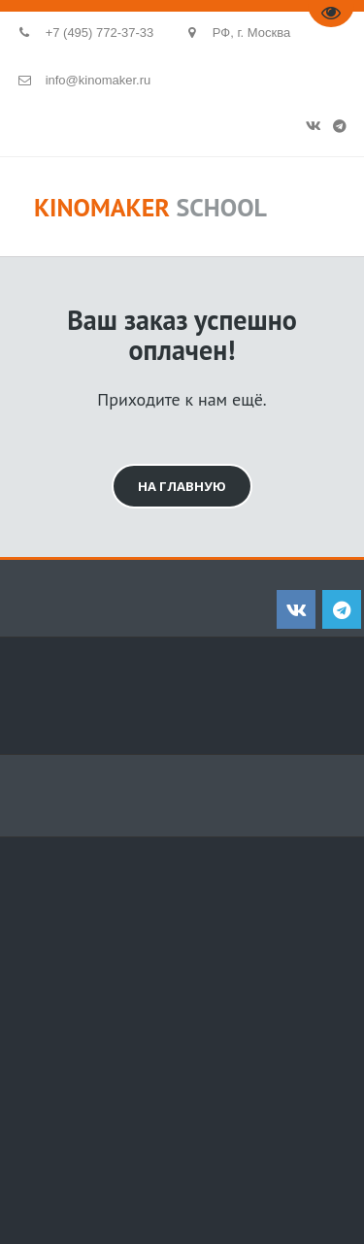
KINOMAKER (102, 207)
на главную (182, 486)
